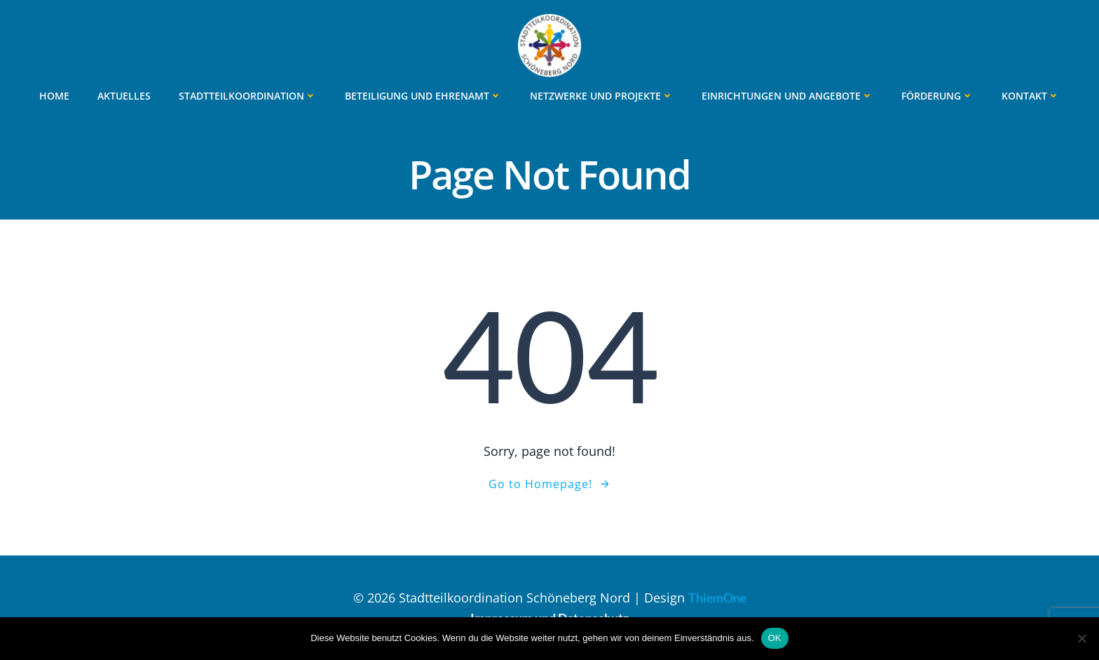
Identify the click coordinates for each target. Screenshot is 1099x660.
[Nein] (1081, 638)
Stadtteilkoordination (248, 95)
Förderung (937, 95)
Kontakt (1031, 95)
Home (54, 95)
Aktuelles (124, 95)
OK (774, 638)
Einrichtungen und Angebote (787, 95)
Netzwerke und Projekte (602, 95)
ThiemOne (717, 597)
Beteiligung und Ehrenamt (423, 95)
